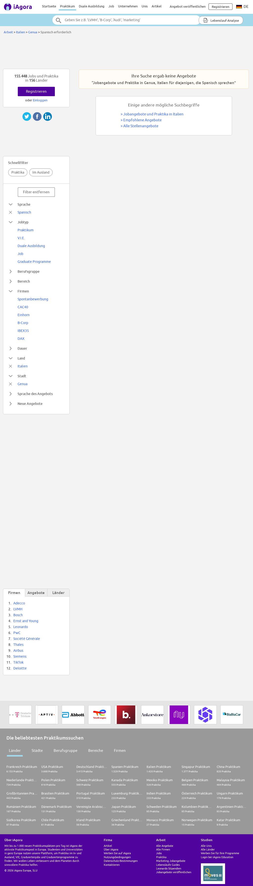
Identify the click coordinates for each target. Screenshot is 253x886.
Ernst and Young (25, 621)
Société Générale (26, 639)
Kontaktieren (112, 864)
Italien (20, 32)
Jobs (159, 853)
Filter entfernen (36, 192)
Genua (32, 32)
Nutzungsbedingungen (117, 857)
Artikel (157, 6)
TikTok (18, 662)
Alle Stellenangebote (140, 126)
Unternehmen (128, 6)
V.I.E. (21, 238)
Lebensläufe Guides (168, 864)
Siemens (19, 656)
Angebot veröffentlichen (188, 6)
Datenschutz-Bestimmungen (121, 860)
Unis (145, 6)
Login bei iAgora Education (217, 857)
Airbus (18, 650)
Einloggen (40, 100)
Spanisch (24, 212)
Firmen (120, 750)
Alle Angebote (164, 845)
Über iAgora (111, 849)
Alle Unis (206, 845)
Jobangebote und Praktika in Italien (153, 114)
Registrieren (36, 91)
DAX (21, 339)
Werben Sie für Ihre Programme (220, 853)
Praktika (17, 172)
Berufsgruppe (65, 750)
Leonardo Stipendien (168, 868)
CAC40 (23, 307)
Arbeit (8, 32)
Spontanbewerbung (33, 299)
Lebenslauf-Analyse (221, 20)
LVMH (17, 609)
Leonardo (20, 627)
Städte (37, 750)
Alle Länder (208, 849)
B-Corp (23, 323)
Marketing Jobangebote (170, 860)
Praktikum (67, 6)
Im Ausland (40, 172)
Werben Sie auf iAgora (117, 853)
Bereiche (95, 750)
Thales (18, 645)
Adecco (19, 603)
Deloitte (20, 668)
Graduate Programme (34, 262)
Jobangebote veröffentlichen (173, 872)
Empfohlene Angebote (142, 120)
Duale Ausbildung (92, 6)
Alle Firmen (163, 849)
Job (111, 6)
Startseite (49, 6)
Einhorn (24, 315)
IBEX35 (23, 331)
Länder (15, 750)
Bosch (18, 615)
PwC (17, 633)
